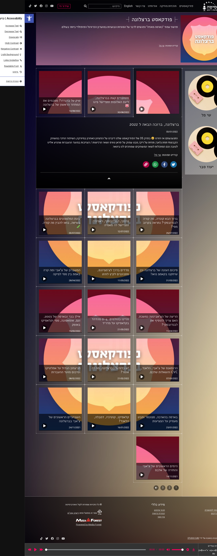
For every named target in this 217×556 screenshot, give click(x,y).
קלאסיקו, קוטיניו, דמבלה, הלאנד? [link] (86, 419)
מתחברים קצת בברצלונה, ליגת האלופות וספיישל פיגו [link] (86, 101)
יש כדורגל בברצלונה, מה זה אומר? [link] (85, 370)
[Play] (11, 549)
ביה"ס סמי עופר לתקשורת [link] (191, 510)
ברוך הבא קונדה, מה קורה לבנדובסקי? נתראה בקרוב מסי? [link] (135, 222)
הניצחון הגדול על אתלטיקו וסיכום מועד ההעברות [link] (38, 370)
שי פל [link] (137, 45)
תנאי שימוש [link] (134, 510)
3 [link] (138, 488)
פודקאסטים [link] (161, 6)
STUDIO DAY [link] (169, 538)
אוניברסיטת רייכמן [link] (194, 513)
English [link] (103, 6)
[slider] (70, 549)
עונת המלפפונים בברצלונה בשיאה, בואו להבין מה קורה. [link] (36, 222)
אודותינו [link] (127, 6)
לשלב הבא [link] (131, 488)
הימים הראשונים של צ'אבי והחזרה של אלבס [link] (135, 468)
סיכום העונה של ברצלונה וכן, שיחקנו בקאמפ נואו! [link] (133, 272)
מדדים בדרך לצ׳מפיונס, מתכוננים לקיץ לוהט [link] (88, 272)
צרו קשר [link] (115, 6)
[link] (4, 18)
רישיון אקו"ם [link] (48, 512)
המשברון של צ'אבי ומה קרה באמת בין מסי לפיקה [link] (37, 272)
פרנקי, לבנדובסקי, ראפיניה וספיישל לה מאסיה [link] (86, 223)
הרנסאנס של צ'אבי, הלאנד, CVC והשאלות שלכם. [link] (134, 370)
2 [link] (144, 488)
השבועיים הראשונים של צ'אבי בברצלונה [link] (40, 419)
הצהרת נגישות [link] (133, 513)
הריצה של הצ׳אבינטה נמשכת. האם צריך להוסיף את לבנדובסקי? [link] (133, 320)
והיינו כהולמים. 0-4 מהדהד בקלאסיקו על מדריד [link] (85, 321)
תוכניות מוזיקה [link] (143, 6)
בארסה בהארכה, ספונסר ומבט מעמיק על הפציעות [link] (133, 419)
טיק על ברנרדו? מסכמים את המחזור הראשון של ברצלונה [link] (36, 102)
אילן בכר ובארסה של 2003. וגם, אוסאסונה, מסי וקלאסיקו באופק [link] (36, 320)
